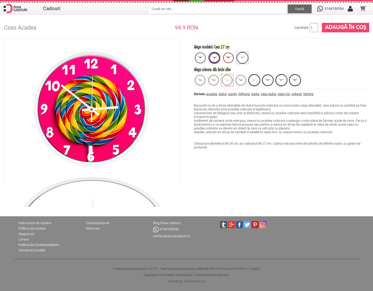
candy (232, 94)
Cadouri (51, 8)
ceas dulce (268, 94)
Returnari (93, 228)
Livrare (24, 239)
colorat (296, 94)
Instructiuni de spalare (35, 223)
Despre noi (26, 234)
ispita (255, 94)
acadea (211, 94)
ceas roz (284, 94)
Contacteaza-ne (97, 223)
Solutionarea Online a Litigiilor (238, 269)
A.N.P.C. (153, 269)
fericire (308, 94)
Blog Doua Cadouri (167, 223)
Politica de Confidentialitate (39, 245)
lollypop (244, 94)
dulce (222, 94)
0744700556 (166, 229)
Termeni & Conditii (32, 250)
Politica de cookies (32, 228)
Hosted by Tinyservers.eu (186, 281)
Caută (299, 9)
